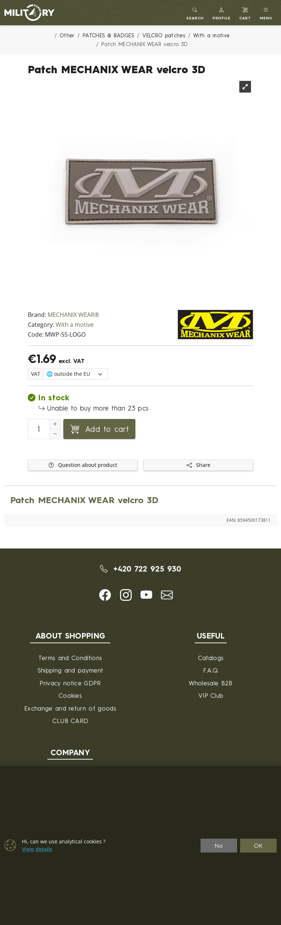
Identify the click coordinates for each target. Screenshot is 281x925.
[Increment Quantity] (54, 424)
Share (198, 465)
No (218, 845)
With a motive (75, 325)
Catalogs (211, 658)
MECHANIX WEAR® (73, 315)
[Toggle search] (195, 12)
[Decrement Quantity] (54, 434)
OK (258, 845)
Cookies (70, 695)
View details (37, 849)
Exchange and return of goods (70, 708)
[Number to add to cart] (39, 429)
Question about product (83, 465)
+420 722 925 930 (140, 568)
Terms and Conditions (70, 658)
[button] (221, 12)
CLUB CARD (70, 720)
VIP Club (211, 695)
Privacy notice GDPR (70, 683)
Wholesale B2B (210, 683)
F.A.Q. (211, 670)
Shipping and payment (70, 670)
